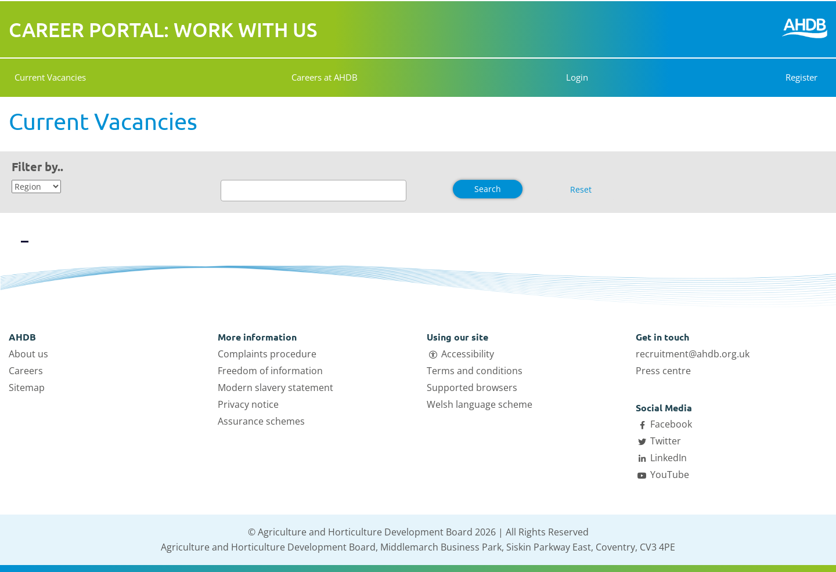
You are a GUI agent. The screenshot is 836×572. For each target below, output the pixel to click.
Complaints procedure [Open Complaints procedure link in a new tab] (267, 353)
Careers (26, 370)
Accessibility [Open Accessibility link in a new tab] (467, 353)
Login (574, 77)
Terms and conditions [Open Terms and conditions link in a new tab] (474, 370)
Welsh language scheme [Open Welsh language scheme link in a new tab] (479, 404)
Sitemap (27, 387)
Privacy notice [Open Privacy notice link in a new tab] (248, 404)
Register (801, 77)
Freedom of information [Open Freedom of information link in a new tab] (270, 370)
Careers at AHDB (324, 77)
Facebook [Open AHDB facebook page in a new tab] (671, 424)
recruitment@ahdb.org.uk (692, 353)
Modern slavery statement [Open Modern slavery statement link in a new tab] (275, 387)
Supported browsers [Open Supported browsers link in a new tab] (472, 387)
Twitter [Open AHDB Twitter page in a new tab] (665, 441)
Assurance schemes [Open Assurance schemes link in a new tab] (261, 421)
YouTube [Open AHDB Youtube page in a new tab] (669, 474)
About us (28, 353)
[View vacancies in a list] (55, 232)
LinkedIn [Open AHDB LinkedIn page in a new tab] (668, 457)
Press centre (663, 370)
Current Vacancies (50, 77)
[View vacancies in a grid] (24, 232)
